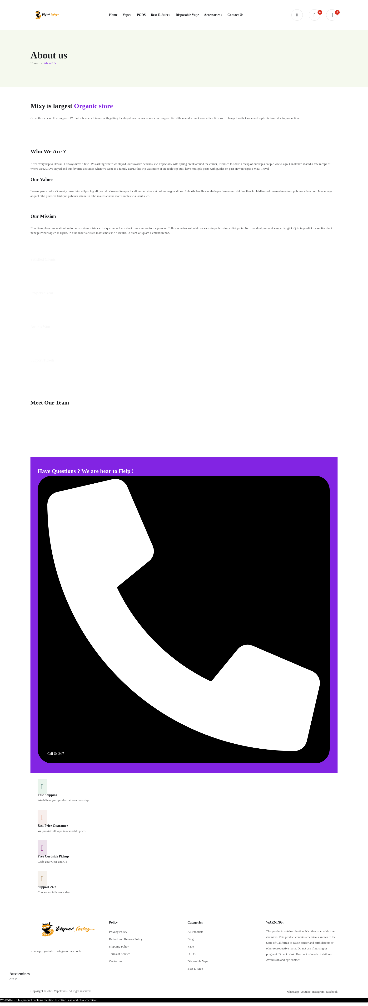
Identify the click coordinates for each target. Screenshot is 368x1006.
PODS (191, 954)
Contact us (115, 961)
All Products (195, 932)
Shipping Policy (119, 946)
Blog (191, 939)
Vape (191, 946)
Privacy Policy (118, 932)
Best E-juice (195, 968)
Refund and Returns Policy (125, 939)
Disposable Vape (198, 961)
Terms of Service (119, 954)
